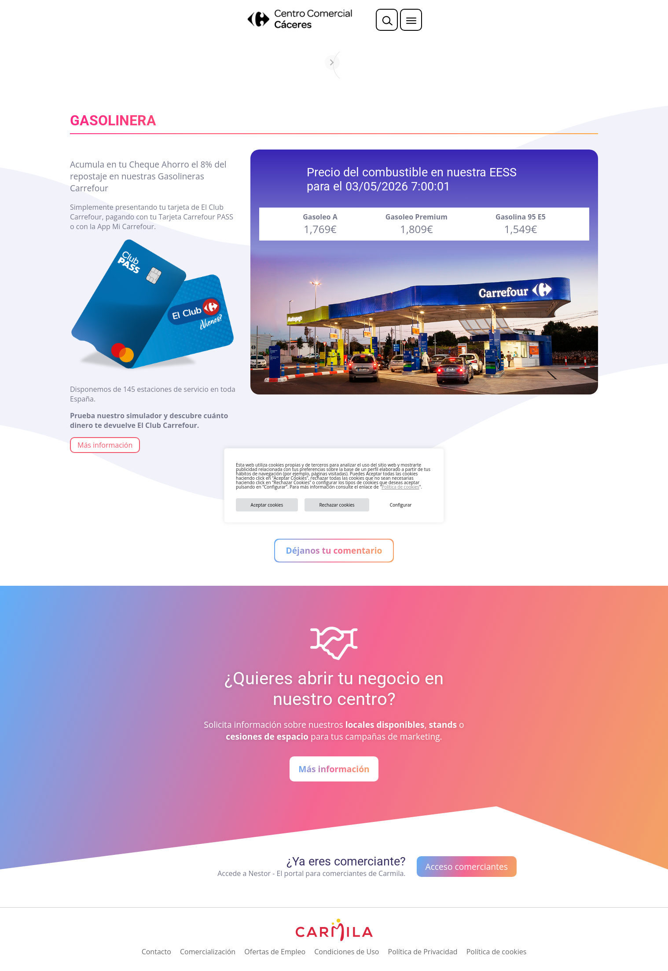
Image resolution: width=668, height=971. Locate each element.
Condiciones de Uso (346, 951)
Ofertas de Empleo (274, 951)
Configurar (401, 505)
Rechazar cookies (336, 505)
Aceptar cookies (267, 505)
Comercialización (207, 951)
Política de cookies (400, 487)
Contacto (156, 951)
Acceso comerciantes (467, 866)
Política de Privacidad (423, 951)
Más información (104, 445)
